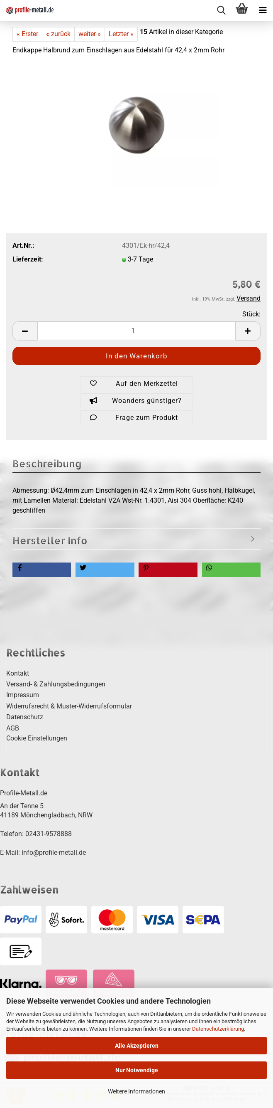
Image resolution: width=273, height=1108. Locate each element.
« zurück (58, 34)
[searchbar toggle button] (221, 10)
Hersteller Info (50, 540)
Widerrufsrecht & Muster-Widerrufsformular (69, 706)
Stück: (251, 314)
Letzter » (121, 34)
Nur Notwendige (136, 1070)
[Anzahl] (136, 330)
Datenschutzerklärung (218, 1029)
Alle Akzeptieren (136, 1045)
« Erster (27, 34)
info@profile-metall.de (54, 852)
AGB (12, 728)
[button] (24, 331)
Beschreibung (47, 463)
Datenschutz (24, 717)
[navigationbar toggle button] (262, 10)
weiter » (89, 34)
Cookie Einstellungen (36, 738)
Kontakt (17, 673)
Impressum (22, 695)
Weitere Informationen (136, 1091)
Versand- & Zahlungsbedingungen (55, 684)
